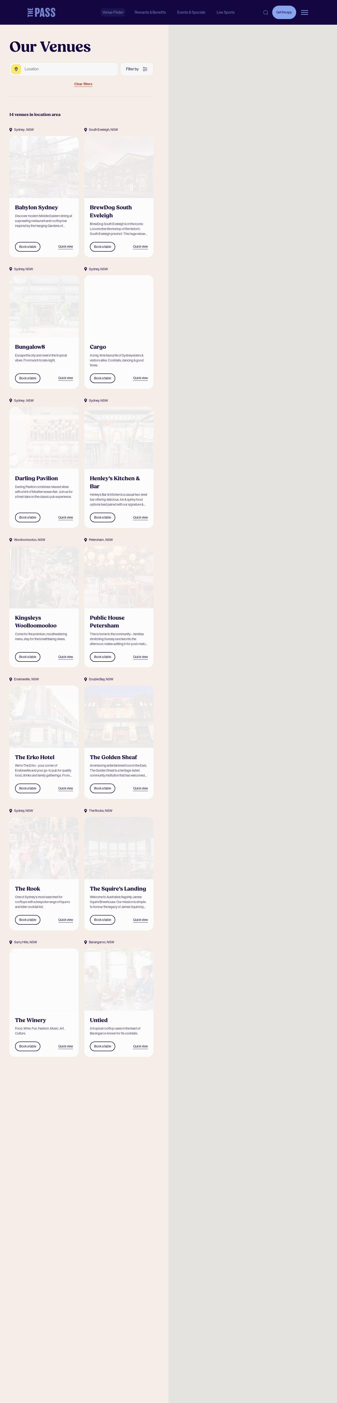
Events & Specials (191, 12)
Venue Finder (113, 12)
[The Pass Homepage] (41, 12)
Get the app (284, 14)
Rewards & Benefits (150, 12)
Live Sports (226, 12)
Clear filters (83, 84)
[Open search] (265, 12)
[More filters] (136, 69)
